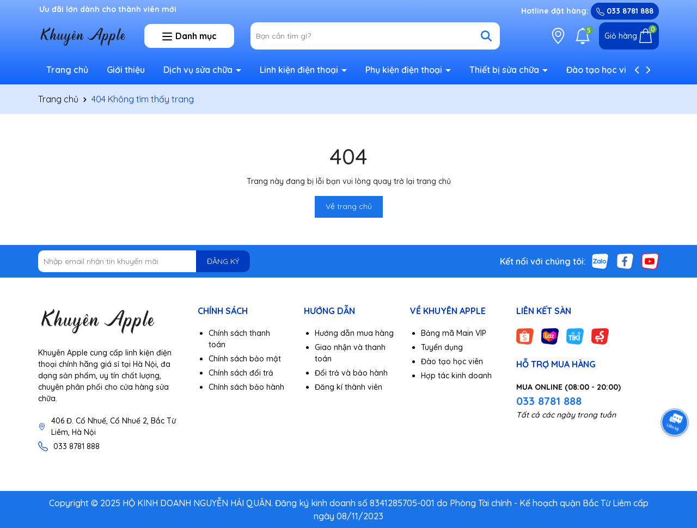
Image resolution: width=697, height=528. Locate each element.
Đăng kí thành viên (348, 387)
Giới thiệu (126, 69)
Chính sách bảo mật (245, 359)
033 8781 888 (624, 11)
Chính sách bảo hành (246, 387)
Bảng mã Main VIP (453, 333)
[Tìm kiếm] (486, 36)
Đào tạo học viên (601, 69)
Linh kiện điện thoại (300, 69)
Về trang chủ (349, 206)
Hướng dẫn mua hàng (354, 333)
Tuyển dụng (442, 347)
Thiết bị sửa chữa (505, 69)
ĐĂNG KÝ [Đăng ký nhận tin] (223, 261)
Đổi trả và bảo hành (351, 373)
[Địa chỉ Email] (144, 261)
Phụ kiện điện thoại (404, 69)
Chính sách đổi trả (241, 373)
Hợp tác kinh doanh (456, 375)
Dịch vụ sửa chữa (199, 69)
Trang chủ (67, 69)
